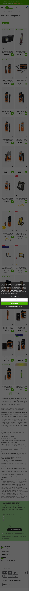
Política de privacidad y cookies (13, 306)
